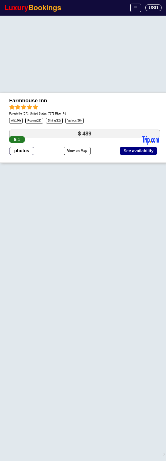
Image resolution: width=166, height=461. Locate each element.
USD (153, 7)
